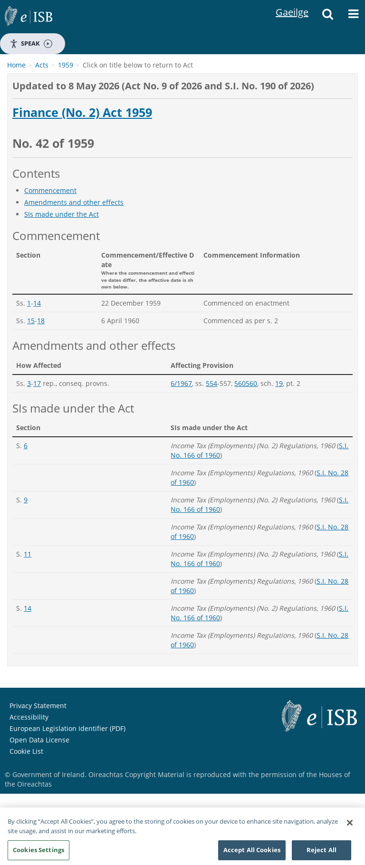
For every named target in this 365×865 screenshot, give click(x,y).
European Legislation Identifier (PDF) (67, 728)
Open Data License (39, 739)
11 (27, 553)
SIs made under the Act (61, 214)
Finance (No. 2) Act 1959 (82, 112)
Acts (41, 64)
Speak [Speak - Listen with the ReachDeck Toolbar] (31, 43)
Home (16, 64)
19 (279, 383)
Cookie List (26, 751)
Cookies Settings (38, 852)
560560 (245, 383)
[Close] (349, 825)
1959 (65, 64)
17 (37, 383)
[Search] (327, 16)
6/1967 (181, 383)
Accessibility (29, 716)
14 (37, 303)
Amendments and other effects (74, 202)
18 (41, 320)
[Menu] (353, 16)
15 (31, 320)
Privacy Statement (38, 705)
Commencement (50, 190)
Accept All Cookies (251, 852)
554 (211, 383)
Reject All (321, 852)
